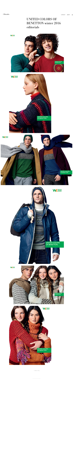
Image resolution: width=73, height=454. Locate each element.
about (68, 14)
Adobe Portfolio (38, 378)
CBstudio (6, 14)
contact (63, 14)
